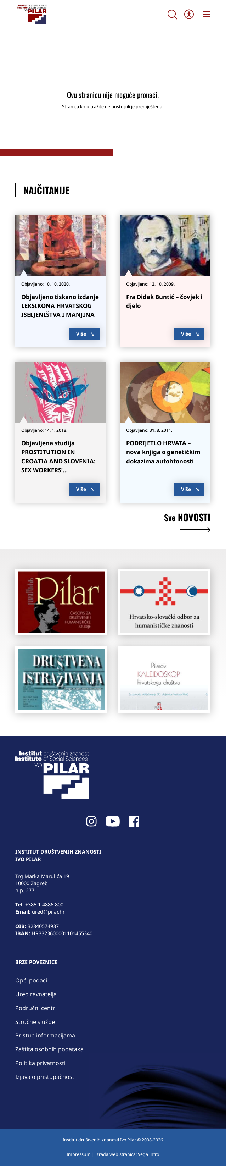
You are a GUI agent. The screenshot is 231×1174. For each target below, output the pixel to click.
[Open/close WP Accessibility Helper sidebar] (189, 14)
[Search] (172, 14)
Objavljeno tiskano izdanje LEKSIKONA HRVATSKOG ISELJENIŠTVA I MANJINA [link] (60, 306)
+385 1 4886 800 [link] (44, 904)
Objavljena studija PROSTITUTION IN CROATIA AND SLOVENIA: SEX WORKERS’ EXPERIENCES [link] (58, 461)
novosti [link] (187, 523)
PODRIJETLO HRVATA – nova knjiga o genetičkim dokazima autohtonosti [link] (163, 452)
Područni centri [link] (36, 1008)
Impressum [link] (79, 1154)
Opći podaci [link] (31, 980)
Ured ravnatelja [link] (36, 994)
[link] (31, 14)
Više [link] (85, 333)
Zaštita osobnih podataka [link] (49, 1049)
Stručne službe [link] (35, 1022)
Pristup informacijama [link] (45, 1035)
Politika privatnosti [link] (40, 1063)
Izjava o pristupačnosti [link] (45, 1077)
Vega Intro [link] (148, 1154)
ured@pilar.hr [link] (48, 911)
